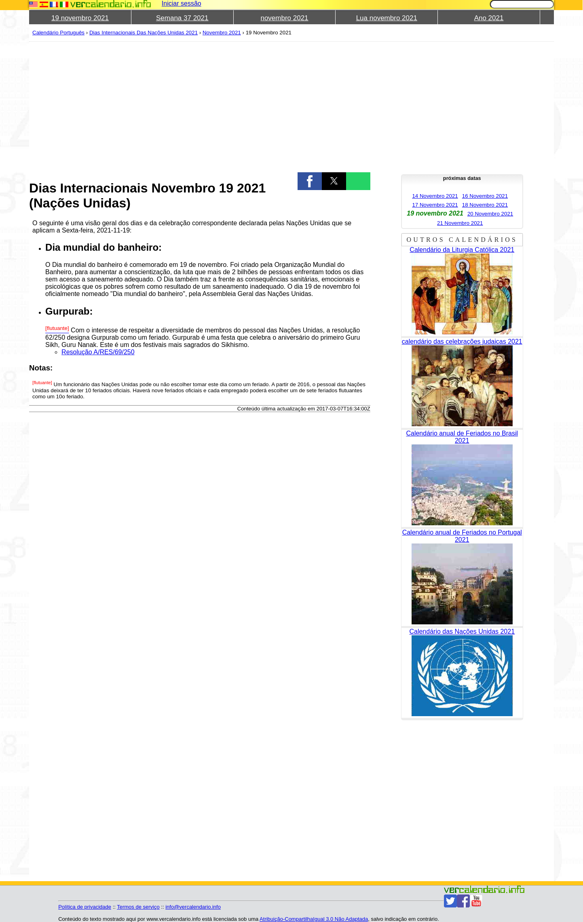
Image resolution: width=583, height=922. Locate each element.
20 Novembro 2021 (490, 214)
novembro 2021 (284, 18)
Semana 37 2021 (182, 18)
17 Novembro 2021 (435, 205)
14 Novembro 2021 (435, 196)
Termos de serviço (138, 907)
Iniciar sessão (181, 3)
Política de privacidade (84, 907)
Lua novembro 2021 (386, 18)
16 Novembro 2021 (485, 196)
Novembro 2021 (222, 33)
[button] (310, 181)
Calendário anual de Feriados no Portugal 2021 (462, 536)
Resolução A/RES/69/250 (98, 352)
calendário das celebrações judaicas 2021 (462, 341)
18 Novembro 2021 (485, 205)
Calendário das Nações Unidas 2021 (462, 631)
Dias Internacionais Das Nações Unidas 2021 (143, 33)
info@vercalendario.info (193, 907)
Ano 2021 (489, 18)
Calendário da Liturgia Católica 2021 (462, 249)
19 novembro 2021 (80, 18)
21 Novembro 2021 (460, 223)
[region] (199, 106)
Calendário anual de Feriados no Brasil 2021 (462, 437)
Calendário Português (58, 33)
